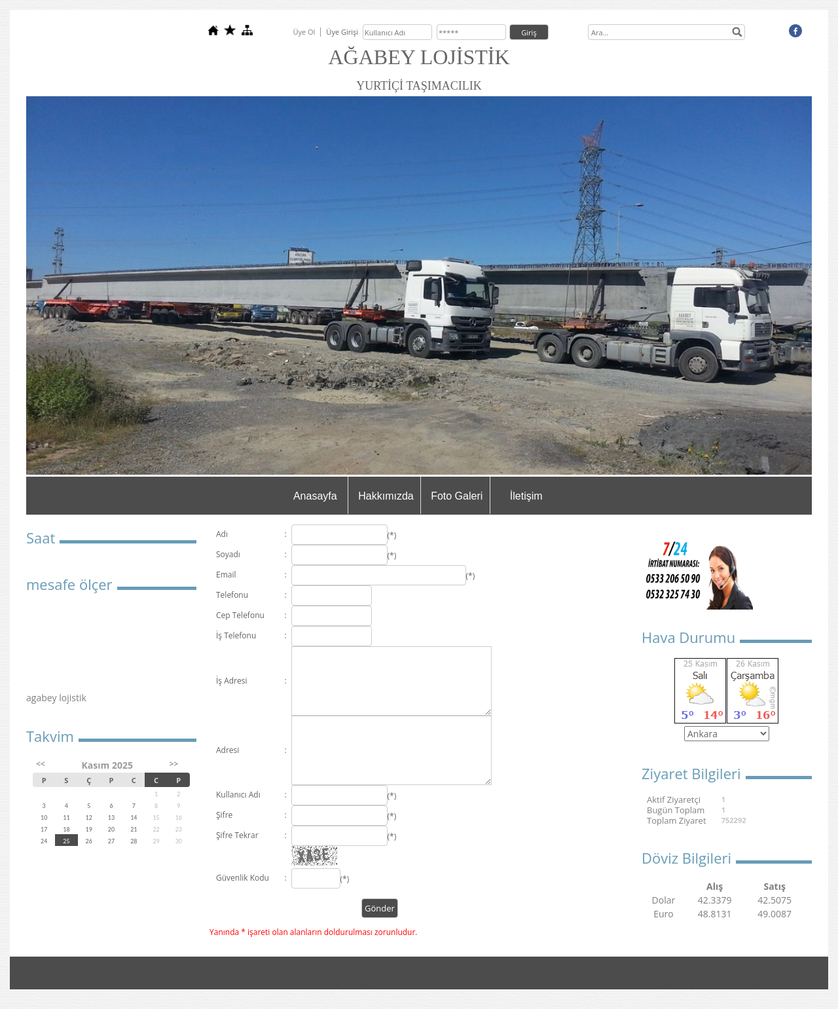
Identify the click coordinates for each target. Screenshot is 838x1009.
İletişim (526, 496)
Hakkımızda (385, 496)
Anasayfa (315, 496)
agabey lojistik (56, 697)
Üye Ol (304, 32)
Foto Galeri (457, 496)
